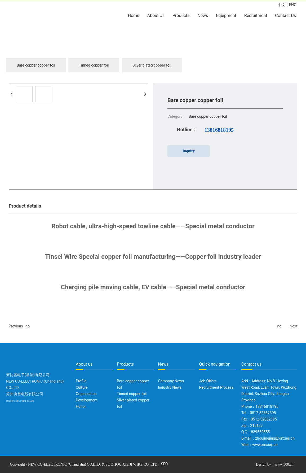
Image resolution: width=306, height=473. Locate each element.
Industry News (169, 387)
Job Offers (208, 381)
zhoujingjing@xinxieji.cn (275, 438)
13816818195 (219, 130)
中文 (281, 5)
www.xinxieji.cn (265, 445)
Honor (81, 406)
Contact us (251, 364)
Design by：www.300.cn (275, 464)
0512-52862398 (263, 413)
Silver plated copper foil (151, 65)
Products (125, 364)
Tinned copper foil (94, 65)
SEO (164, 464)
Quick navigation (214, 364)
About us (84, 364)
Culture (82, 387)
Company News (171, 381)
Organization (86, 394)
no (28, 326)
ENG (292, 5)
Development (86, 400)
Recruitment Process (216, 387)
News (163, 364)
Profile (81, 381)
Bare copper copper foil (36, 65)
